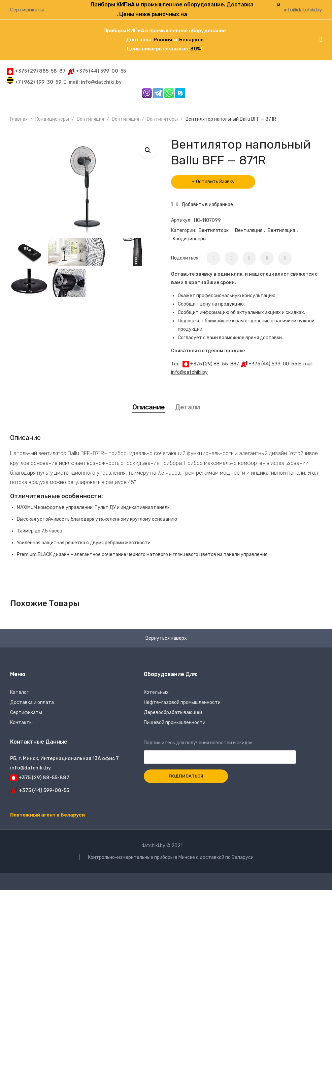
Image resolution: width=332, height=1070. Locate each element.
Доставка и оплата (32, 702)
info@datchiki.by (303, 10)
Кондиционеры (52, 119)
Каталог (19, 692)
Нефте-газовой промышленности (182, 702)
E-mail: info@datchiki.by (92, 82)
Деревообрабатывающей (173, 712)
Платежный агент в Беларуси (47, 815)
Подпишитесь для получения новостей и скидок (220, 750)
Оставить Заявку (215, 182)
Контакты (21, 722)
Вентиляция (90, 119)
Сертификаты (27, 10)
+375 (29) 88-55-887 (214, 364)
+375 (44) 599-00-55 (272, 364)
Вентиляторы (162, 119)
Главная (19, 119)
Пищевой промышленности (174, 722)
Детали (187, 407)
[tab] (148, 407)
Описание (148, 407)
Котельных (156, 692)
